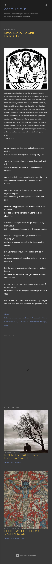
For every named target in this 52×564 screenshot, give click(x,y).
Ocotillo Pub (15, 9)
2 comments (16, 462)
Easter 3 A (29, 318)
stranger (43, 322)
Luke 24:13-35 (23, 322)
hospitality (8, 322)
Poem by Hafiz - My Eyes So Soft (21, 456)
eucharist (37, 318)
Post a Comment (17, 538)
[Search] (46, 4)
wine (6, 325)
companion (19, 318)
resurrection (34, 322)
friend (44, 318)
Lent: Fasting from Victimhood (21, 532)
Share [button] (6, 314)
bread (12, 318)
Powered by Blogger (26, 555)
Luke (15, 322)
